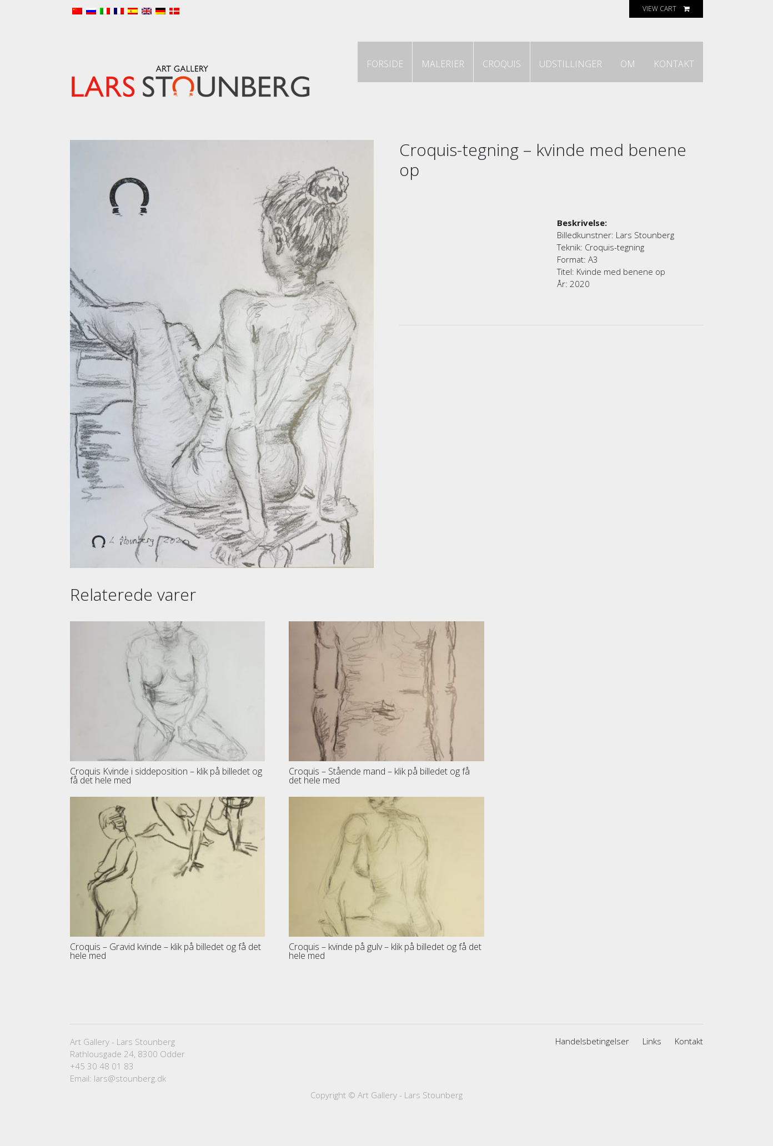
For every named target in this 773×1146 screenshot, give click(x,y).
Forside (351, 103)
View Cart (659, 8)
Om (618, 103)
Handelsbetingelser (592, 1059)
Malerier (415, 103)
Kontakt (670, 103)
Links (652, 1059)
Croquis (480, 103)
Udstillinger (555, 103)
